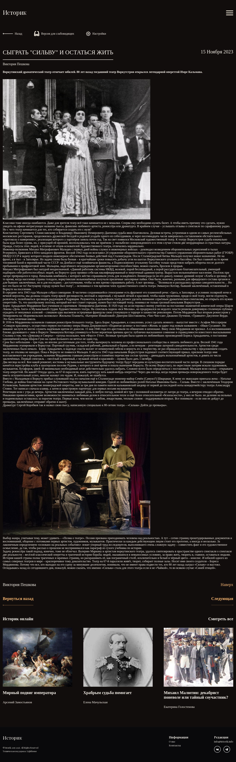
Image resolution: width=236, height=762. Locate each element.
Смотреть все (220, 619)
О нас (172, 741)
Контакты (175, 745)
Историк (14, 12)
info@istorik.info (223, 741)
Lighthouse (32, 751)
